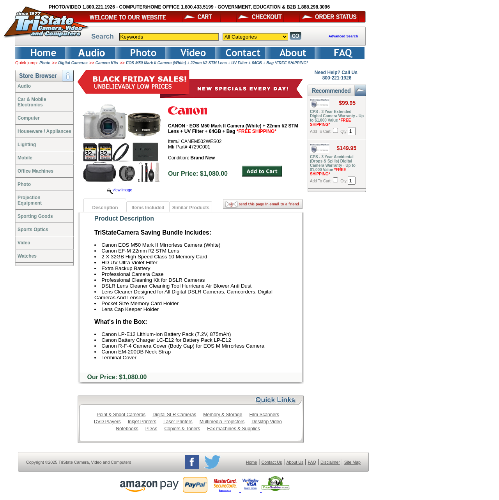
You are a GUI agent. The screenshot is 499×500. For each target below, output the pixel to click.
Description (105, 207)
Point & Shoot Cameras (121, 414)
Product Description (124, 218)
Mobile (25, 158)
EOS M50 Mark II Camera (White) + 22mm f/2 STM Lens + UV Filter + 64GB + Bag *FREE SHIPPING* (217, 63)
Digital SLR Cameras (174, 414)
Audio (24, 86)
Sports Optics (33, 229)
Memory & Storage (222, 414)
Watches (27, 256)
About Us (294, 462)
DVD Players (107, 421)
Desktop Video (266, 421)
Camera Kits (107, 63)
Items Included (147, 207)
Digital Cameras (73, 63)
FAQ (312, 462)
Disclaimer (330, 462)
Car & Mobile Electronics (32, 102)
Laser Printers (178, 421)
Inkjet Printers (142, 421)
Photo (44, 63)
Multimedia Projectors (222, 421)
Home (251, 462)
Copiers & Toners (182, 428)
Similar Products (190, 207)
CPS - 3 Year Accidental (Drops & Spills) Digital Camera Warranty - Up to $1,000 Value (333, 165)
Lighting (27, 144)
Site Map (352, 462)
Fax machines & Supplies (233, 428)
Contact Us (272, 462)
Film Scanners (264, 414)
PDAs (151, 428)
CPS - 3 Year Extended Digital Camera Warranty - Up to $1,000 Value (337, 118)
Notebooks (127, 428)
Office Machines (35, 171)
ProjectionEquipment (30, 200)
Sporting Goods (35, 216)
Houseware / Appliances (44, 131)
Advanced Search (343, 36)
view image (119, 190)
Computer (29, 118)
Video (24, 243)
